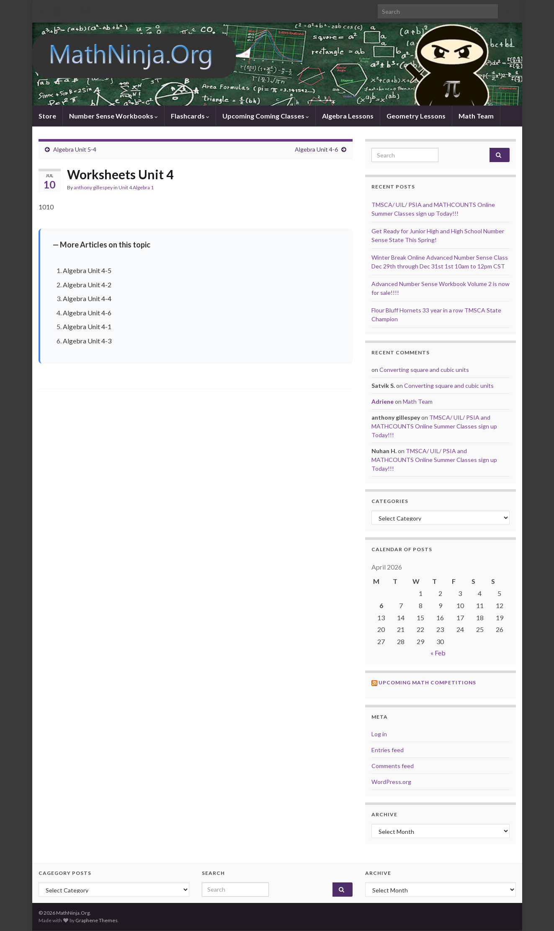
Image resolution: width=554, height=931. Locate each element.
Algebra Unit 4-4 (87, 298)
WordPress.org (391, 781)
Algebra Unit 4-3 (87, 341)
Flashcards (190, 116)
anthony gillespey (93, 187)
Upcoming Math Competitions (427, 682)
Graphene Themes (96, 920)
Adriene (382, 401)
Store (47, 116)
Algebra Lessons (348, 116)
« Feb (438, 653)
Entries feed (387, 749)
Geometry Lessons (416, 116)
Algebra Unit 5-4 (74, 149)
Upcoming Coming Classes (265, 116)
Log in (379, 734)
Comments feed (392, 765)
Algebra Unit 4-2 (87, 285)
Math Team (476, 116)
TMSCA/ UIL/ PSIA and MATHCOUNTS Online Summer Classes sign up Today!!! (434, 426)
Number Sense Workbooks (113, 116)
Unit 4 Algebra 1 (136, 187)
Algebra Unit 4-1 (87, 326)
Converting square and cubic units (424, 369)
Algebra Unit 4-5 (87, 270)
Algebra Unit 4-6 (316, 149)
